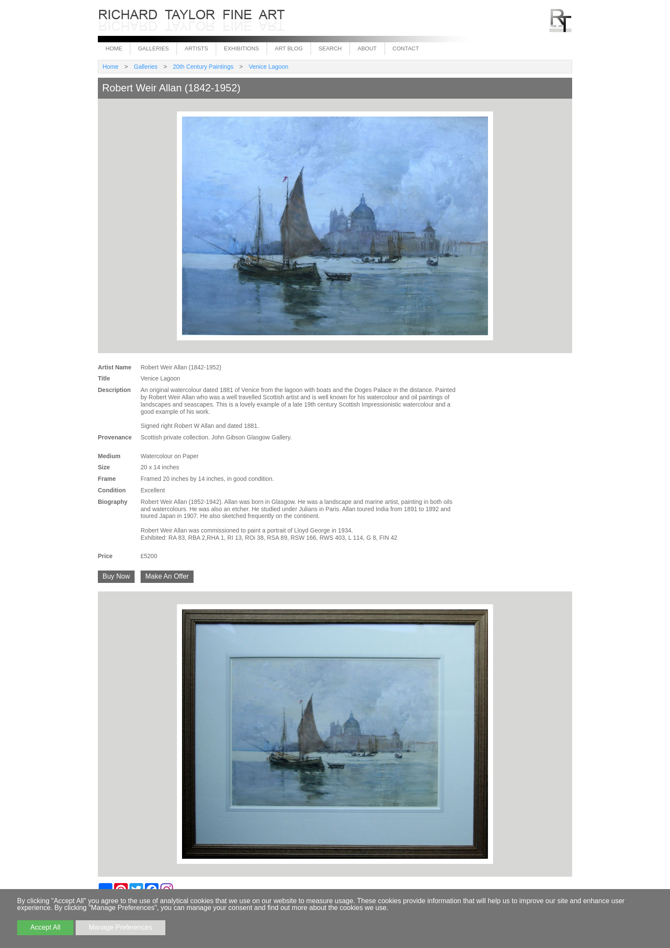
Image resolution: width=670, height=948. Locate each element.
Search (330, 48)
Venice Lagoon (268, 66)
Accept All (45, 927)
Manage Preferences (121, 927)
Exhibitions (241, 48)
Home (114, 48)
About (367, 48)
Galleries (153, 48)
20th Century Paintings (203, 66)
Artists (196, 48)
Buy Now (116, 576)
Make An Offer (167, 576)
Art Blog (289, 48)
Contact (406, 48)
